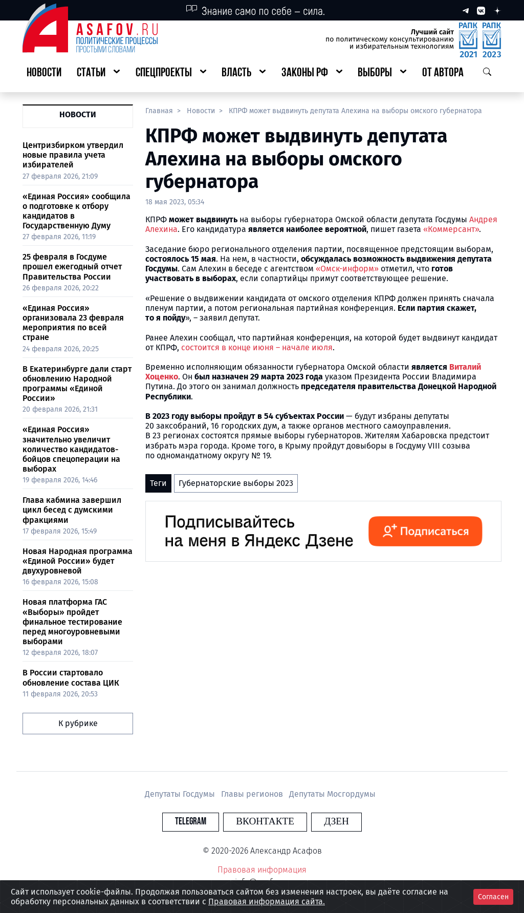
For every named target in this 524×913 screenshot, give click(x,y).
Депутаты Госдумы (181, 794)
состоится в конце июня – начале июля (257, 347)
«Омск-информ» (347, 268)
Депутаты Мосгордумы (332, 794)
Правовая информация (262, 870)
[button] (98, 73)
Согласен (493, 897)
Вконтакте (265, 821)
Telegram (203, 821)
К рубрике (78, 723)
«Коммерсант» (451, 229)
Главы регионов (253, 794)
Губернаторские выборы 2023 (236, 483)
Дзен (324, 821)
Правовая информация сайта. (266, 901)
